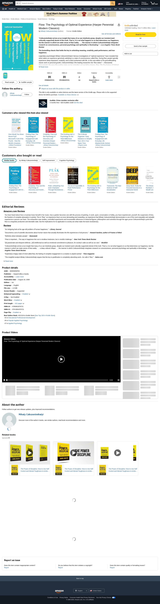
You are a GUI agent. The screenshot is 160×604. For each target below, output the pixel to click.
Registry (128, 9)
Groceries (87, 9)
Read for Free (140, 34)
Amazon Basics (35, 9)
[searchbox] (65, 3)
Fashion (136, 9)
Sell (115, 9)
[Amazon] (7, 3)
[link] (16, 138)
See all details (43, 85)
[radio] (9, 160)
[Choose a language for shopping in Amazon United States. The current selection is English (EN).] (120, 3)
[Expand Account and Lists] (138, 4)
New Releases (70, 9)
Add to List (128, 54)
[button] (4, 9)
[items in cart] (154, 3)
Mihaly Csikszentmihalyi (49, 31)
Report (6, 567)
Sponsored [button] (6, 438)
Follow (27, 94)
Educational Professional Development (21, 318)
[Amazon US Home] (59, 591)
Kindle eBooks (15, 19)
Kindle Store (5, 19)
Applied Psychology (15, 323)
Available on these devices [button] (68, 95)
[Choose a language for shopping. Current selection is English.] (79, 591)
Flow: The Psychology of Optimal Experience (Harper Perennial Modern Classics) (32, 341)
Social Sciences (42, 19)
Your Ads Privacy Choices (103, 597)
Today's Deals (58, 9)
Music (121, 9)
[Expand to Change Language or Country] (86, 591)
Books (79, 9)
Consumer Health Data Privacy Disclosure (82, 597)
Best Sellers (47, 9)
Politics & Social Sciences (28, 19)
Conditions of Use (52, 597)
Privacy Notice (64, 597)
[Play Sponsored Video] (29, 453)
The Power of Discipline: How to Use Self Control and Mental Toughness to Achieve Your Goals (35, 470)
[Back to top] (80, 581)
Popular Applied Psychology (18, 320)
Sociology (52, 19)
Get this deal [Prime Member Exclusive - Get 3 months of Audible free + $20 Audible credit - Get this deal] (78, 103)
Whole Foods (97, 9)
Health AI (12, 9)
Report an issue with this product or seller (54, 88)
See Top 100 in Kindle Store (44, 315)
